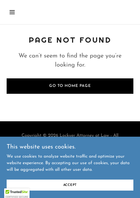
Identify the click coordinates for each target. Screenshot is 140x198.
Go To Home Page (70, 86)
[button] (16, 12)
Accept (70, 184)
